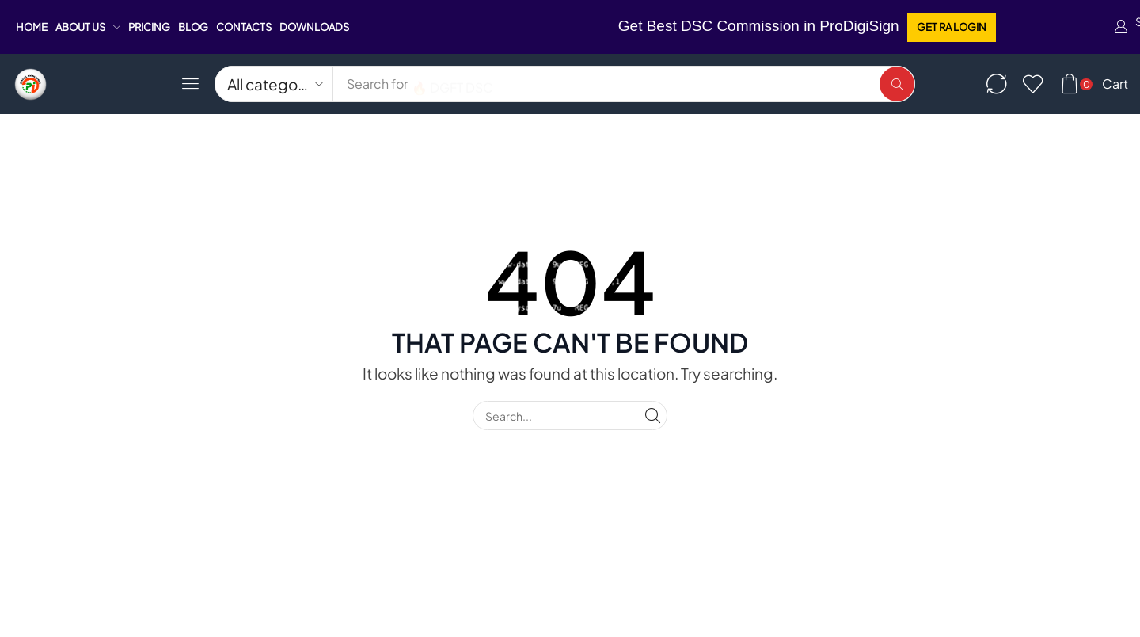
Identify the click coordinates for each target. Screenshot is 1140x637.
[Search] (897, 84)
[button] (951, 27)
